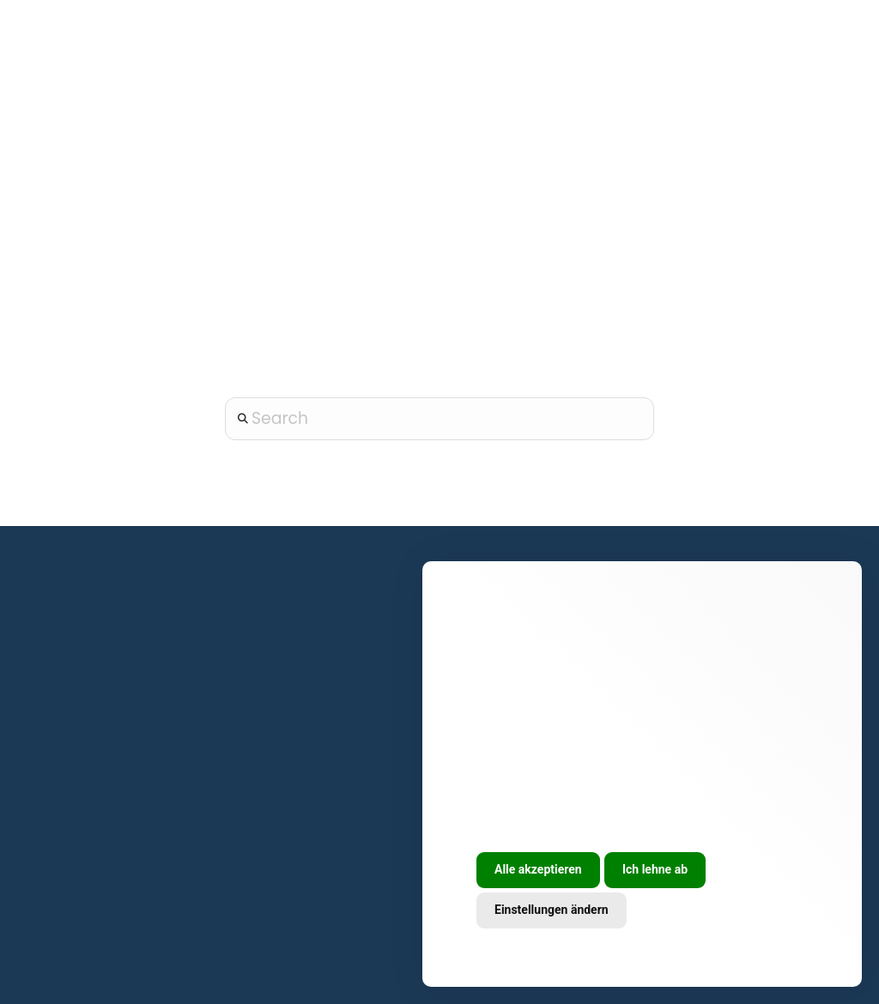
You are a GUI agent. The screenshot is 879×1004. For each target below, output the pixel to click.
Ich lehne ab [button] (655, 869)
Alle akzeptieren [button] (538, 869)
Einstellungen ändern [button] (551, 909)
